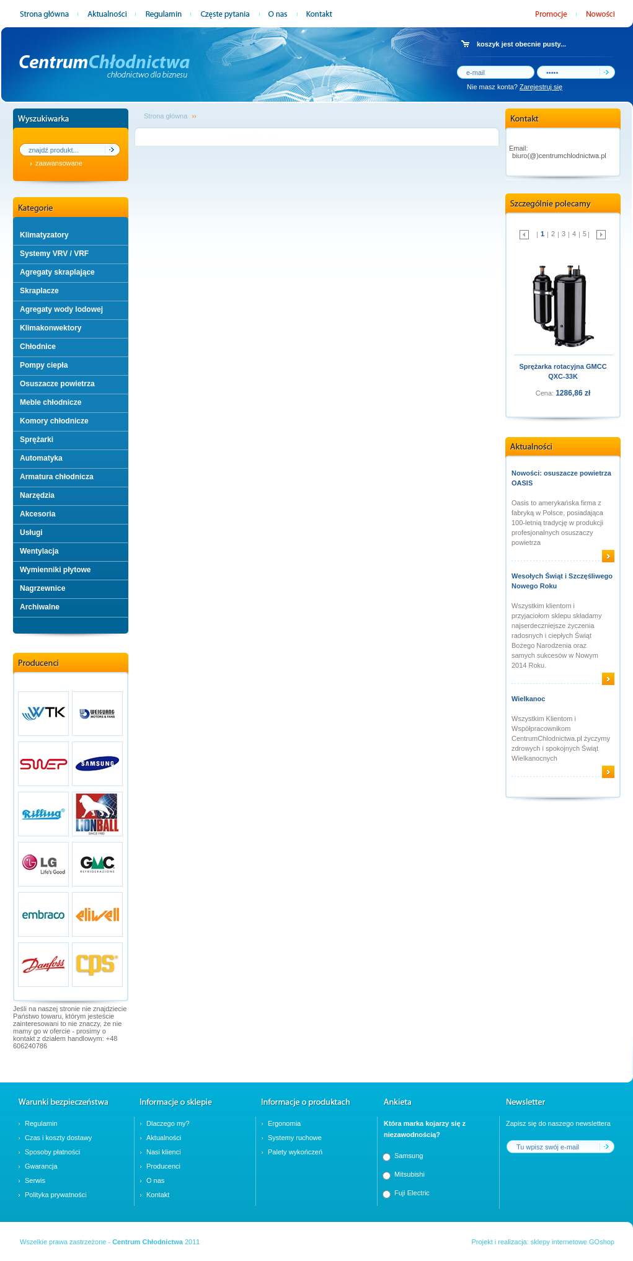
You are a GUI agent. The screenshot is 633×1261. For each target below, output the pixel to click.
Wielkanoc (528, 698)
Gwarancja (41, 1166)
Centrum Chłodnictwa (147, 1242)
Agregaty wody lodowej (61, 309)
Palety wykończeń (295, 1152)
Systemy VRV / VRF (54, 253)
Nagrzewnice (42, 588)
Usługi (31, 532)
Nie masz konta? (514, 87)
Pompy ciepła (44, 365)
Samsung (408, 1155)
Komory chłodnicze (54, 421)
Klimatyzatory (44, 235)
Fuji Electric (412, 1193)
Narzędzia (37, 495)
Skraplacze (39, 290)
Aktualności (163, 1137)
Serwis (35, 1180)
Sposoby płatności (52, 1152)
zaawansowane (58, 163)
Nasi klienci (163, 1152)
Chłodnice (38, 346)
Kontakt (157, 1194)
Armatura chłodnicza (57, 476)
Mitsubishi (409, 1174)
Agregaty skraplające (57, 272)
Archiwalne (40, 607)
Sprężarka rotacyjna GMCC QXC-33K (562, 371)
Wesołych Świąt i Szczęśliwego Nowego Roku (562, 581)
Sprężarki (36, 439)
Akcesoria (37, 514)
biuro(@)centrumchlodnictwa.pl (559, 155)
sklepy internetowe (559, 1242)
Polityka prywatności (56, 1194)
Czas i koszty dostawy (58, 1137)
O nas (155, 1180)
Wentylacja (39, 551)
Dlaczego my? (168, 1123)
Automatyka (41, 458)
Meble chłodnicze (50, 402)
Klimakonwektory (50, 328)
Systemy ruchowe (295, 1137)
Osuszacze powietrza (57, 383)
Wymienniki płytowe (55, 569)
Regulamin (41, 1123)
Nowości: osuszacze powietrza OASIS (561, 478)
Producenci (163, 1166)
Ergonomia (284, 1123)
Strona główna (165, 116)
